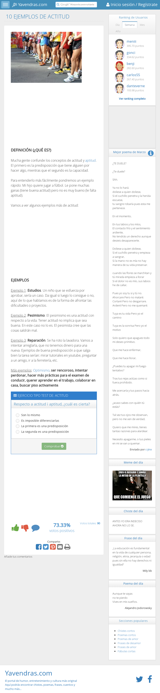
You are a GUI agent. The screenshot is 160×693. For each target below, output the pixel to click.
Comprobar (54, 446)
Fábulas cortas (126, 651)
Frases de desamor (129, 643)
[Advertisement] (46, 116)
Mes (142, 25)
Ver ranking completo (132, 98)
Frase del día (133, 538)
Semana (130, 25)
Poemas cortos (127, 635)
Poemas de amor (128, 639)
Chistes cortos (126, 631)
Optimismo (41, 370)
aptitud (90, 160)
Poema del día (133, 583)
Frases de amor (127, 647)
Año (118, 31)
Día (118, 25)
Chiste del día (133, 511)
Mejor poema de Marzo (129, 152)
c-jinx (148, 449)
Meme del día (133, 462)
